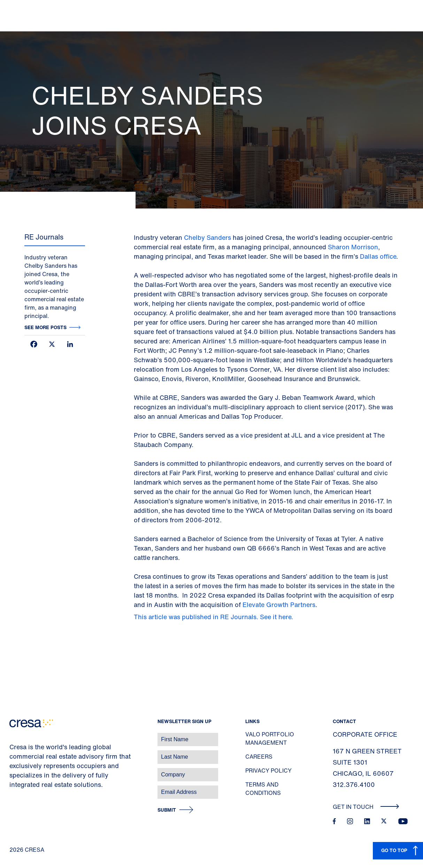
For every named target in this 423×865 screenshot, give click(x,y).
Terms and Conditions (263, 788)
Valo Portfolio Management (269, 738)
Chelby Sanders (207, 237)
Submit (166, 810)
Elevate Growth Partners (279, 604)
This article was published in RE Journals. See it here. (214, 616)
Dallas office (378, 256)
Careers (258, 756)
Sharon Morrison (353, 246)
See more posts (45, 327)
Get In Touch (366, 807)
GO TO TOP (394, 850)
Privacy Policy (268, 770)
